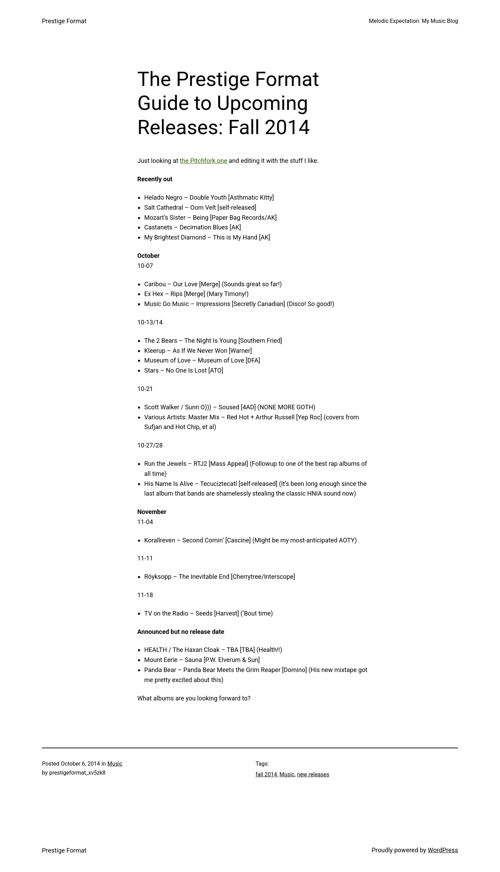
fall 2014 (266, 774)
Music (114, 763)
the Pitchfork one (203, 160)
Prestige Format (64, 21)
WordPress (443, 850)
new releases (313, 774)
